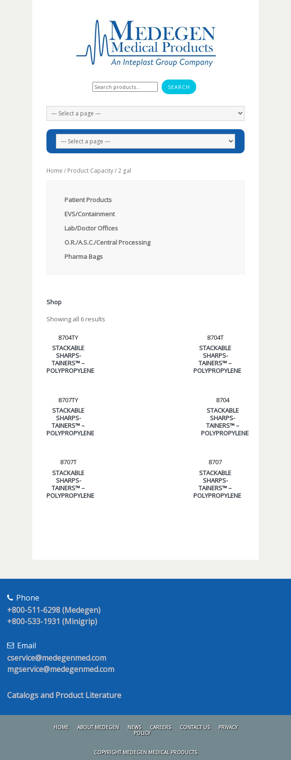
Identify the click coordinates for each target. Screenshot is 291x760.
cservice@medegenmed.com (56, 658)
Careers (160, 727)
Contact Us (195, 727)
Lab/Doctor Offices (91, 228)
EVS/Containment (89, 214)
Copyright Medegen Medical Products (145, 752)
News (134, 727)
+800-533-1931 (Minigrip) (52, 621)
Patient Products (88, 199)
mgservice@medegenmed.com (60, 669)
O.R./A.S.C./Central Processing (107, 242)
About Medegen (98, 727)
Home (54, 171)
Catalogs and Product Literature (64, 695)
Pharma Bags (83, 256)
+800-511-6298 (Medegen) (53, 610)
